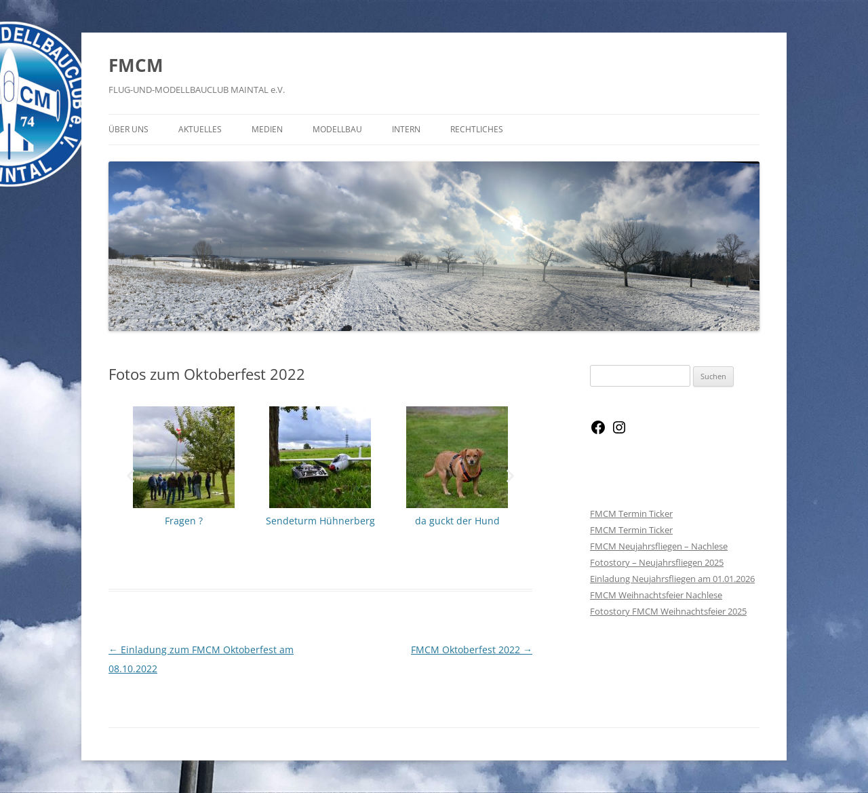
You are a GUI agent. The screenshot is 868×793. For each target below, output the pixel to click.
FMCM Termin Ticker (631, 513)
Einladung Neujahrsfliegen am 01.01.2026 (672, 579)
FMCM (135, 65)
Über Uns (128, 129)
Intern (406, 129)
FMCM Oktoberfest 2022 (471, 649)
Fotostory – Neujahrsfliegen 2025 (657, 562)
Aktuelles (200, 129)
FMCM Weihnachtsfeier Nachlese (656, 595)
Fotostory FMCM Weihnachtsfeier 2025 (668, 611)
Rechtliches (476, 129)
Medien (267, 129)
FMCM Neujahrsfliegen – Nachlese (659, 546)
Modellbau (337, 129)
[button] (130, 475)
